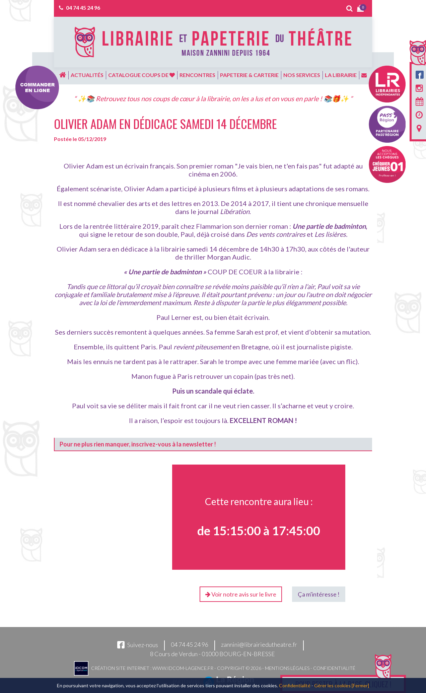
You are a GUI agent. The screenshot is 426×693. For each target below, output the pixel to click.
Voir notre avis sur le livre (240, 594)
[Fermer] (360, 685)
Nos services (301, 75)
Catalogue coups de (141, 75)
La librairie (341, 75)
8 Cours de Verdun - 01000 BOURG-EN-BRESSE (212, 653)
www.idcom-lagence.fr (182, 668)
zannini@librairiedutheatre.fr (259, 644)
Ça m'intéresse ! (319, 594)
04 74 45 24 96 (83, 7)
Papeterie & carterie (249, 75)
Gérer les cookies (332, 685)
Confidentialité (334, 668)
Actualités (87, 75)
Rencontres (197, 75)
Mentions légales (287, 668)
